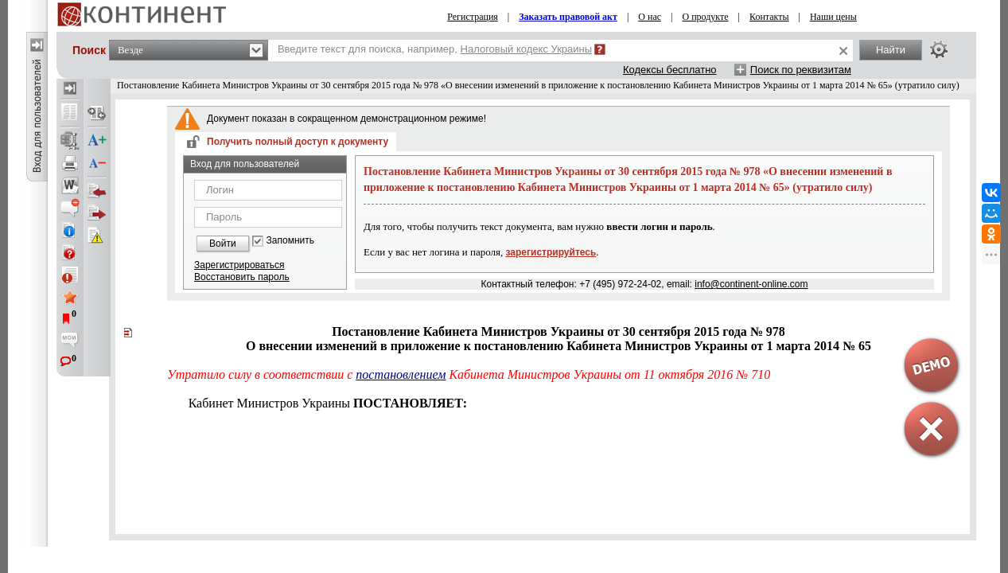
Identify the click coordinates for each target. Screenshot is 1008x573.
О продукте (705, 16)
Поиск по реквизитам (800, 70)
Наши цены (833, 16)
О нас (649, 16)
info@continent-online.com (751, 284)
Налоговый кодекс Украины (527, 49)
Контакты (769, 16)
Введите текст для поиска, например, (435, 49)
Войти (222, 243)
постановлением (401, 374)
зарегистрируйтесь (551, 252)
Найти (890, 50)
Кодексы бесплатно (670, 70)
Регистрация (472, 16)
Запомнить (290, 241)
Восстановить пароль (242, 277)
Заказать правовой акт (568, 16)
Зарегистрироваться (239, 265)
